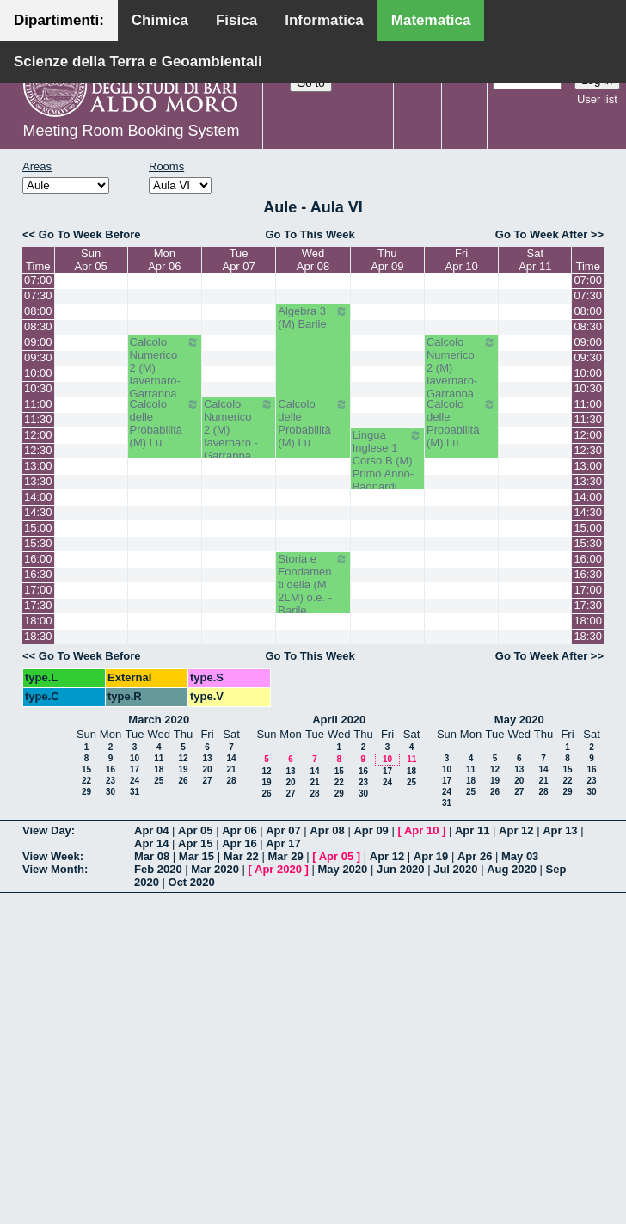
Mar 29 (285, 856)
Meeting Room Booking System (130, 130)
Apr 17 (283, 843)
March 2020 (158, 719)
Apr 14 (151, 843)
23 (110, 780)
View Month (53, 869)
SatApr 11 (535, 260)
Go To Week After (541, 234)
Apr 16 (239, 843)
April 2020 (338, 719)
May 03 (519, 856)
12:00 (38, 434)
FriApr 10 (461, 260)
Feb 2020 (158, 869)
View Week (51, 856)
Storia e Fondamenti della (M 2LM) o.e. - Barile (312, 584)
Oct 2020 (192, 882)
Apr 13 (560, 830)
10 (134, 758)
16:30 (38, 574)
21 (231, 769)
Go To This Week (309, 234)
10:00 (38, 372)
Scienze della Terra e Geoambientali (138, 61)
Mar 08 (151, 856)
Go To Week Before (90, 234)
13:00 (38, 465)
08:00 (38, 310)
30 (110, 792)
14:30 (38, 512)
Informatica (324, 20)
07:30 (38, 295)
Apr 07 (283, 830)
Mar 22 (241, 856)
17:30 (38, 605)
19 (182, 769)
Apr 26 (474, 856)
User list (597, 99)
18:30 (38, 636)
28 (231, 780)
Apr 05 (195, 830)
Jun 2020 (401, 869)
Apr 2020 (278, 869)
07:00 (38, 280)
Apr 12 (516, 830)
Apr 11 (472, 830)
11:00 (38, 403)
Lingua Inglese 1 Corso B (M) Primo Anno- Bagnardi (387, 460)
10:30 (38, 388)
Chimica (160, 20)
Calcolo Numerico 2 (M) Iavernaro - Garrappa (238, 429)
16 (110, 769)
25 (158, 780)
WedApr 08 (313, 260)
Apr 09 (370, 830)
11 (158, 758)
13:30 (38, 481)
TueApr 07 (238, 260)
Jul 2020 (455, 869)
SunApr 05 (90, 260)
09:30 (38, 357)
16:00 (38, 558)
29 (86, 792)
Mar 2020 (215, 869)
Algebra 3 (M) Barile (312, 317)
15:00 (38, 527)
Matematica (431, 20)
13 (207, 758)
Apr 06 (239, 830)
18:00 (38, 620)
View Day (46, 830)
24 (134, 780)
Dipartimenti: (59, 20)
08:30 (38, 326)
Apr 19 (431, 856)
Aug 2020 (512, 869)
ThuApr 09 (387, 260)
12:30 (38, 450)
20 (207, 769)
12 (182, 758)
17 (134, 769)
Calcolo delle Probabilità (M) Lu (164, 423)
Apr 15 (195, 843)
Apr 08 (327, 830)
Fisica (236, 20)
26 (182, 780)
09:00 (38, 341)
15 (86, 769)
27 (207, 780)
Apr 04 (151, 830)
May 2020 (519, 719)
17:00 (38, 589)
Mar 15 (196, 856)
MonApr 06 (164, 260)
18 (158, 769)
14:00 (38, 496)
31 (134, 792)
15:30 (38, 543)
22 (86, 780)
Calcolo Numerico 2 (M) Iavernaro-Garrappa (164, 367)
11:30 (38, 419)
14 (231, 758)
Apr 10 (421, 830)
